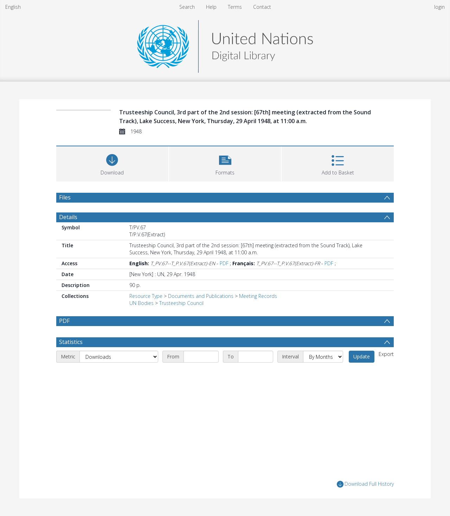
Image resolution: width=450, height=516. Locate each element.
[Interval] (323, 357)
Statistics (71, 342)
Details (68, 217)
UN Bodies (141, 303)
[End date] (255, 357)
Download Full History (365, 484)
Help (211, 7)
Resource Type (145, 296)
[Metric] (118, 357)
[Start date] (201, 357)
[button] (225, 163)
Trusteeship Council (181, 303)
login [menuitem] (439, 7)
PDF (224, 263)
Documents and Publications (200, 296)
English (13, 7)
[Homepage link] (225, 44)
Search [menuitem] (187, 7)
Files (65, 197)
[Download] (112, 163)
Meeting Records (258, 296)
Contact (262, 7)
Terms (235, 7)
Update (361, 356)
